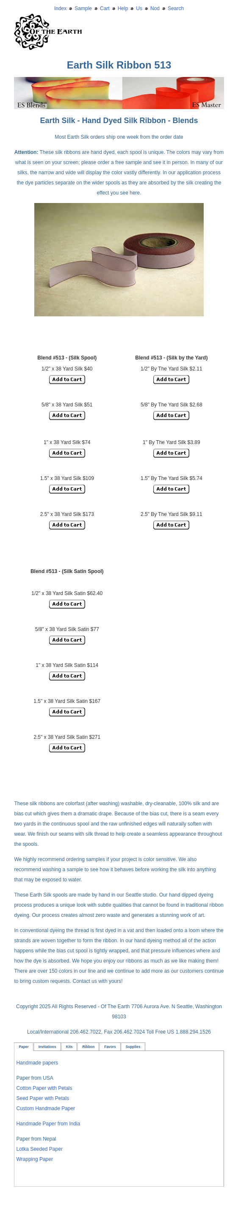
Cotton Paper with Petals (44, 1088)
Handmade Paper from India (48, 1124)
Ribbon (88, 1047)
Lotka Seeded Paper (39, 1149)
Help (123, 8)
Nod (155, 8)
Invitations (47, 1047)
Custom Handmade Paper (45, 1108)
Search (176, 8)
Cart (105, 8)
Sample (83, 8)
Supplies (133, 1047)
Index (60, 8)
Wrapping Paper (34, 1159)
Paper (23, 1047)
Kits (69, 1047)
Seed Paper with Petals (42, 1098)
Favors (110, 1047)
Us (139, 8)
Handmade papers (37, 1063)
